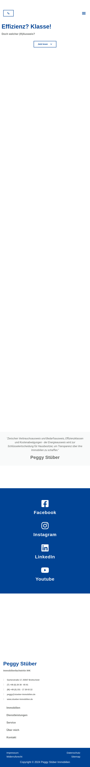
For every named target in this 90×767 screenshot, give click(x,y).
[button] (84, 13)
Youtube (45, 579)
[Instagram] (45, 526)
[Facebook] (45, 504)
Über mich (12, 730)
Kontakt (11, 737)
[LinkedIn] (45, 548)
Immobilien (13, 707)
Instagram (45, 534)
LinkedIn (45, 556)
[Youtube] (45, 570)
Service (11, 722)
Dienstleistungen (16, 715)
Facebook (45, 512)
